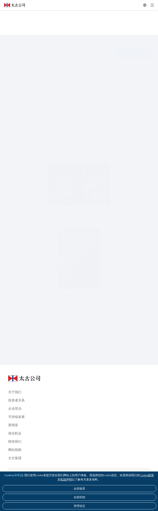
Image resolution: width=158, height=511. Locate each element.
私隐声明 (66, 479)
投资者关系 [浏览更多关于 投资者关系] (16, 400)
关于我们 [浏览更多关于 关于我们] (14, 392)
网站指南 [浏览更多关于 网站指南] (14, 450)
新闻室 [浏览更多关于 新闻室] (13, 425)
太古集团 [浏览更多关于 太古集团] (14, 458)
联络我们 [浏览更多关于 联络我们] (14, 441)
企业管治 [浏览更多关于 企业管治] (14, 409)
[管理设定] (79, 505)
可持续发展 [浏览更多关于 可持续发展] (16, 417)
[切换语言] (145, 5)
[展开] (152, 5)
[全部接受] (79, 488)
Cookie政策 (147, 475)
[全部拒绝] (79, 497)
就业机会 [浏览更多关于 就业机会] (14, 433)
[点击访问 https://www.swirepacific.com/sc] (12, 5)
